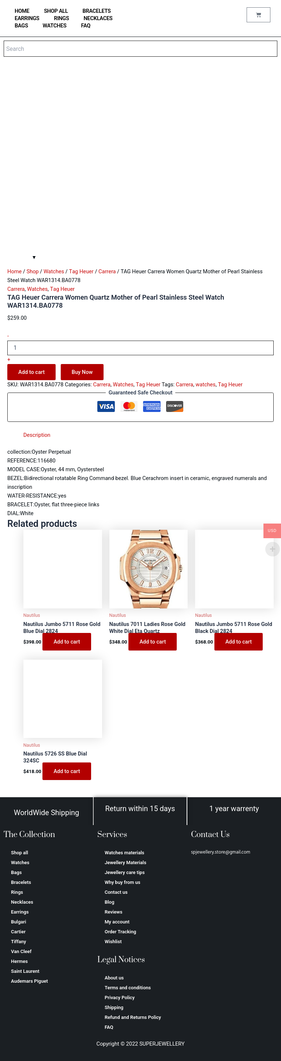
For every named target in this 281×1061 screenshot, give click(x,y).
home (22, 11)
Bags (21, 25)
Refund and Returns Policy (133, 1017)
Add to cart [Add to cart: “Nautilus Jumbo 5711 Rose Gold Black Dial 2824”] (238, 641)
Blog (109, 902)
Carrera (107, 271)
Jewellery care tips (125, 872)
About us (114, 978)
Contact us (116, 892)
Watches (55, 25)
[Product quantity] (140, 348)
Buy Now (82, 372)
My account (117, 922)
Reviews (113, 912)
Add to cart (31, 372)
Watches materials (124, 852)
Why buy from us (122, 882)
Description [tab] (36, 435)
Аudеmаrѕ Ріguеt (29, 981)
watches (206, 384)
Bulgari (18, 922)
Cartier (18, 931)
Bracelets (97, 11)
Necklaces (98, 18)
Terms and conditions (128, 987)
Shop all (56, 11)
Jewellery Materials (125, 862)
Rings (61, 18)
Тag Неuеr (81, 271)
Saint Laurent (25, 971)
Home (14, 271)
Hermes (19, 961)
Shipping (114, 1007)
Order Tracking (120, 931)
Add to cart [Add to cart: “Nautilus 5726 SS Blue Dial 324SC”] (66, 771)
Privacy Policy (120, 997)
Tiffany (18, 941)
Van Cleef (21, 951)
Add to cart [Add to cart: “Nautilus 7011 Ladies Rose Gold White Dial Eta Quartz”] (152, 641)
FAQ (86, 25)
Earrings (27, 18)
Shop (32, 271)
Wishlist (113, 941)
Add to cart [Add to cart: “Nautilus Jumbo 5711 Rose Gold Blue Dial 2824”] (66, 641)
